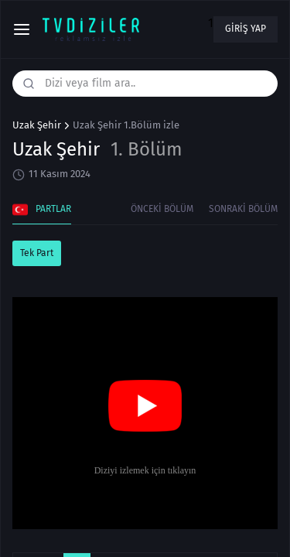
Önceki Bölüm (162, 208)
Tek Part (36, 253)
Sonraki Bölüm (243, 208)
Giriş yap (245, 28)
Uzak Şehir (36, 125)
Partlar (41, 209)
